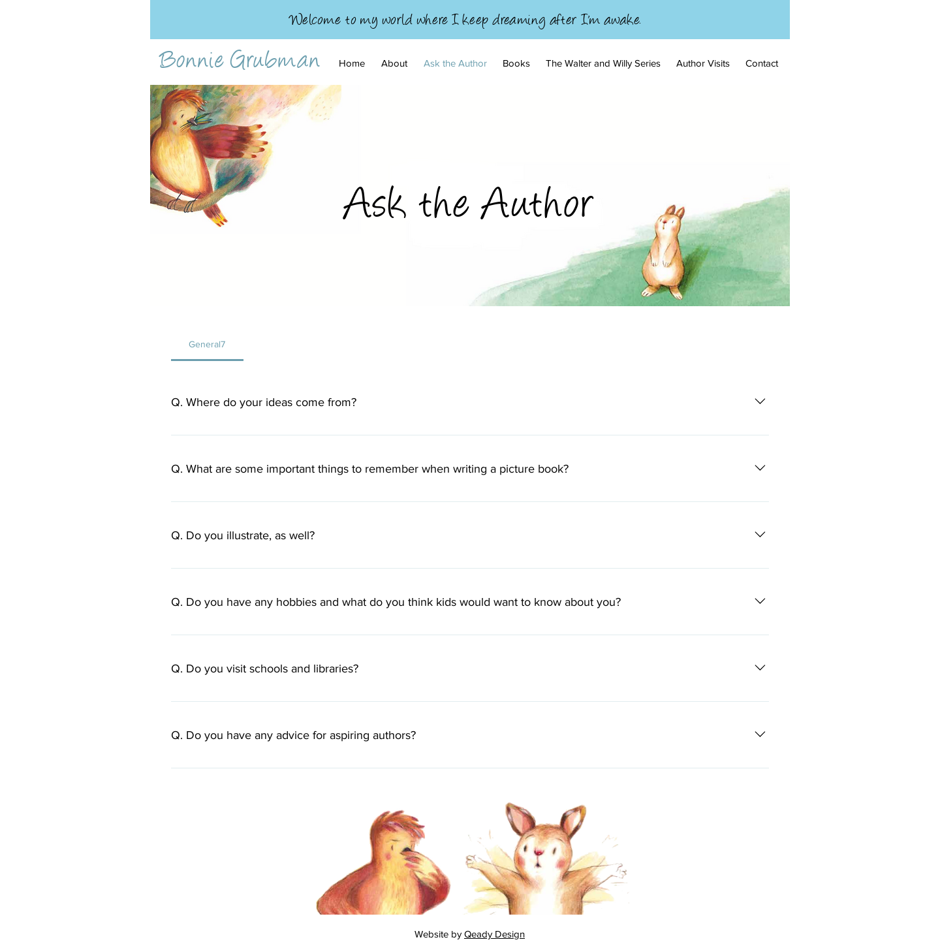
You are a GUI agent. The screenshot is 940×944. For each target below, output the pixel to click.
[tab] (207, 344)
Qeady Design (494, 933)
